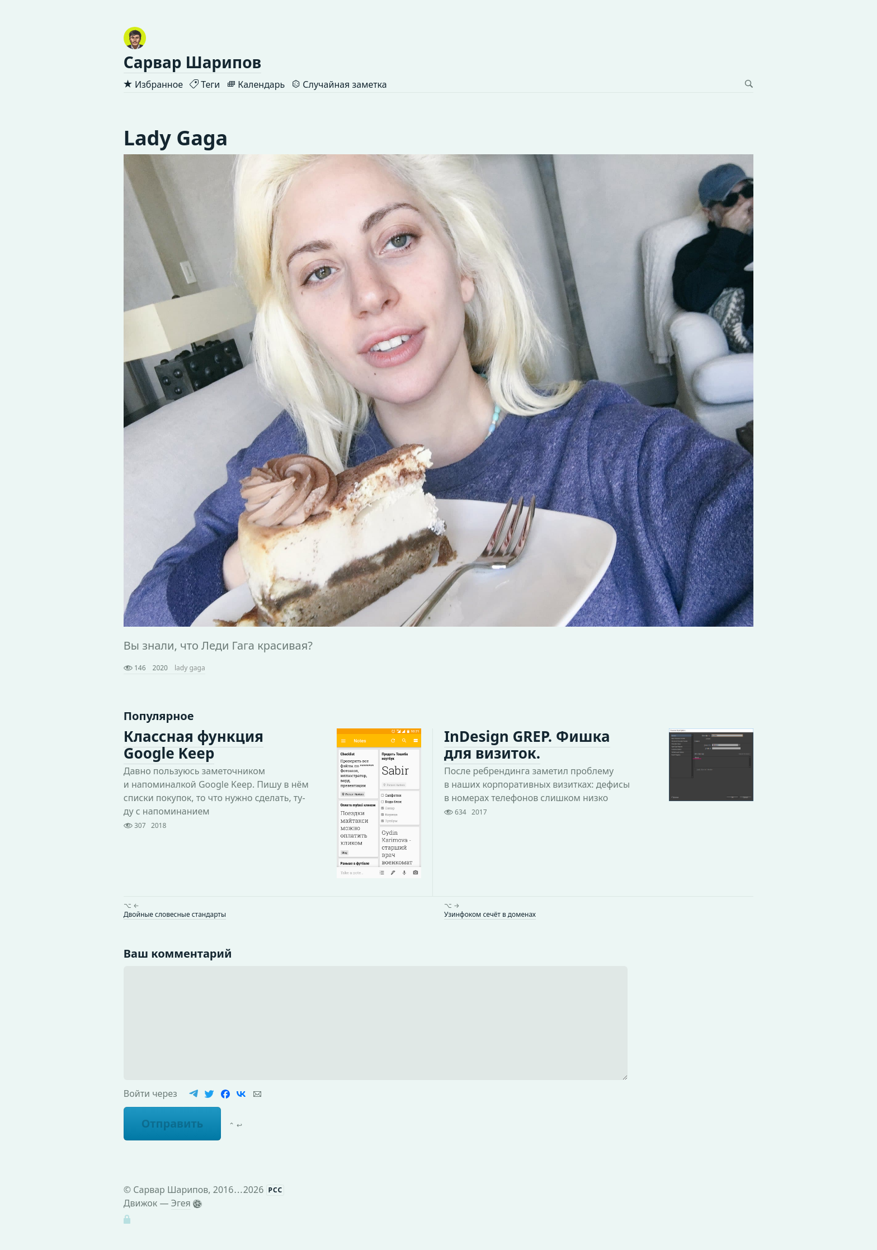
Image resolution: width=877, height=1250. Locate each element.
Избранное (153, 84)
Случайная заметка (338, 84)
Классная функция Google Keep (193, 745)
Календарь (256, 84)
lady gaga (190, 668)
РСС (275, 1190)
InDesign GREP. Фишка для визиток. (527, 745)
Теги (205, 84)
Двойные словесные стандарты (175, 914)
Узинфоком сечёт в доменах (490, 914)
